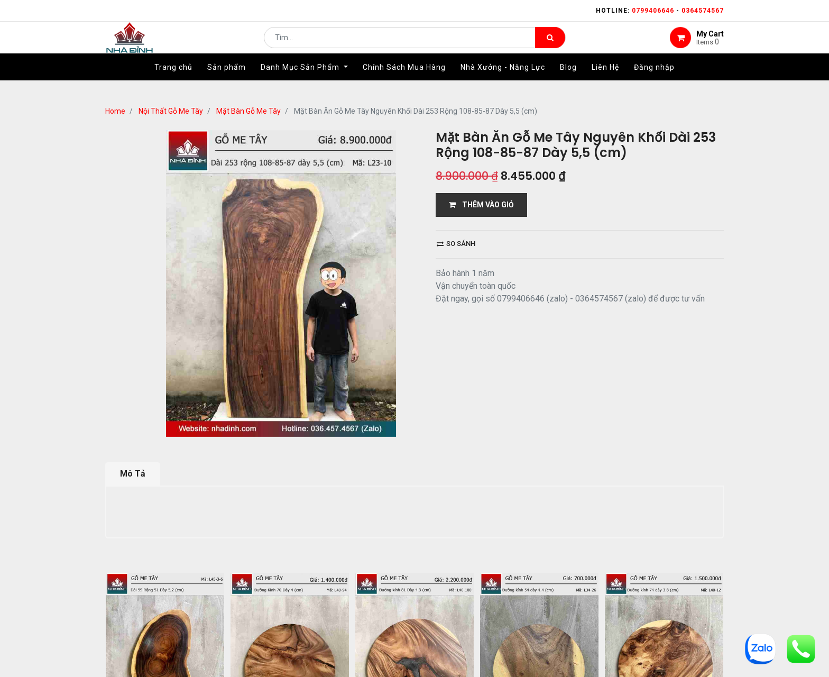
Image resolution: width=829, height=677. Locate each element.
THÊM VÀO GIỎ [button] (481, 204)
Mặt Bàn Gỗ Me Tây (248, 111)
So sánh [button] (456, 244)
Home (115, 111)
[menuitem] (173, 83)
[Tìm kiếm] (550, 45)
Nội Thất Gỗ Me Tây (171, 111)
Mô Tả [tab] (132, 474)
